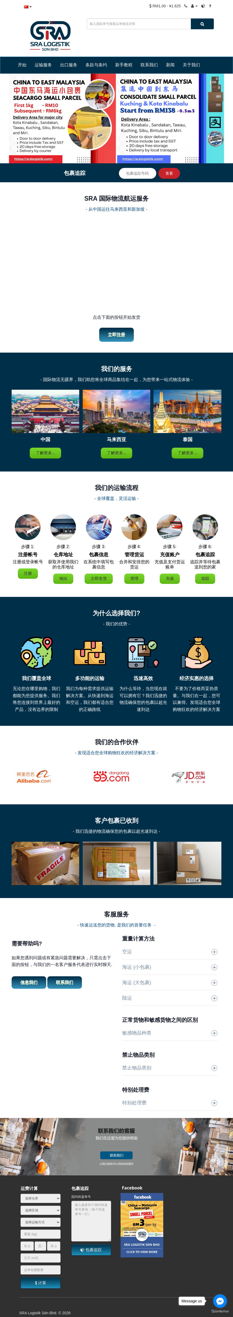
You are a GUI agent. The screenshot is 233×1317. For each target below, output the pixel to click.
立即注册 (116, 334)
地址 (63, 578)
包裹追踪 (91, 1249)
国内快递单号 (81, 1197)
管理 (134, 578)
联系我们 (64, 982)
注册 (28, 573)
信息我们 (29, 982)
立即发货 (99, 578)
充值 (170, 578)
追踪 (205, 578)
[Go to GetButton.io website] (220, 1311)
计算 (40, 1282)
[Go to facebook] (220, 1301)
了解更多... (45, 453)
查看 (169, 173)
